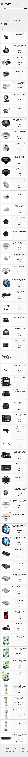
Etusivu (2, 14)
